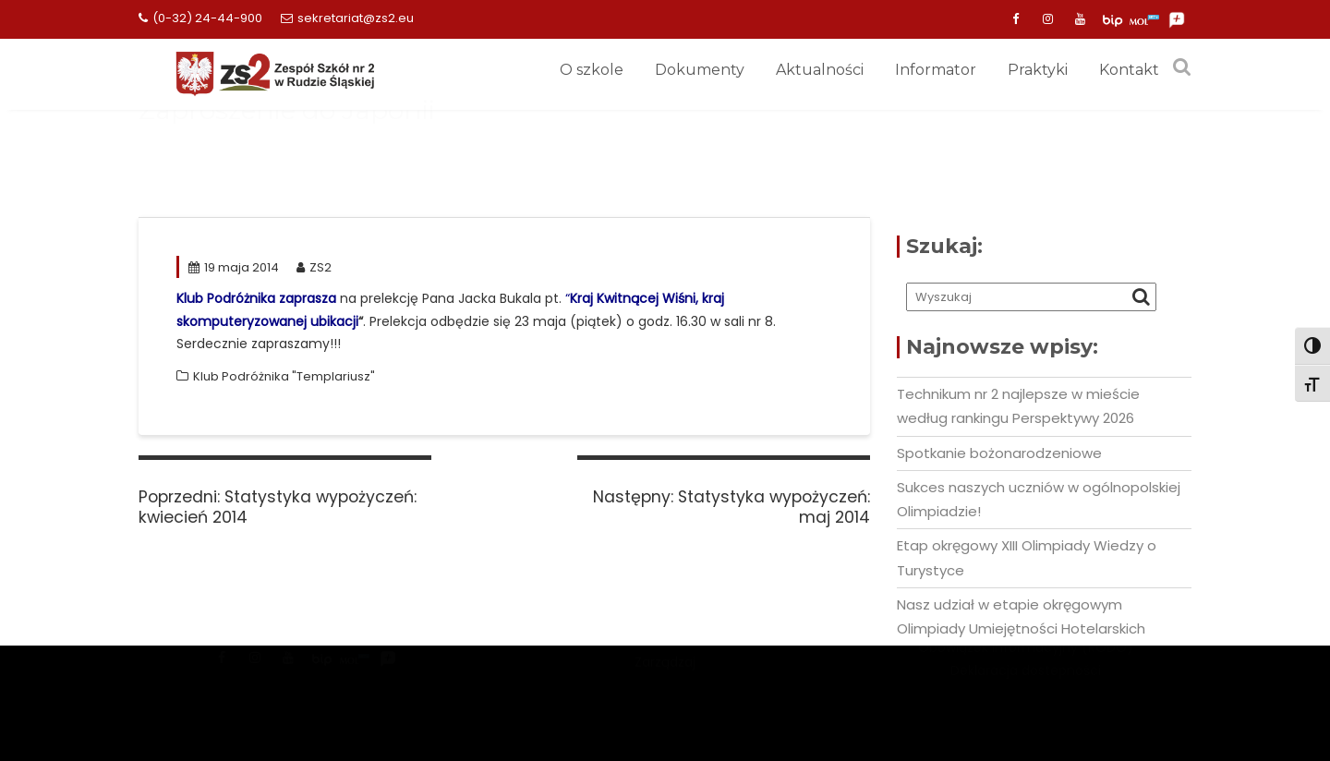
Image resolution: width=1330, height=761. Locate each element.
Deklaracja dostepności (1025, 691)
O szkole (591, 70)
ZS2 (314, 267)
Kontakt (1129, 70)
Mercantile (665, 674)
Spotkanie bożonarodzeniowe (999, 453)
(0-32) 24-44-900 (200, 18)
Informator (935, 70)
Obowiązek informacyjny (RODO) (1025, 668)
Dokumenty (699, 70)
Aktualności (820, 70)
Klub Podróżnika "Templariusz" (284, 376)
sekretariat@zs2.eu (347, 18)
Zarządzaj (665, 697)
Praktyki (1038, 70)
